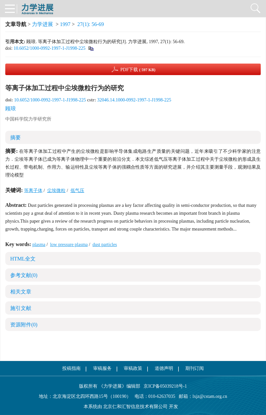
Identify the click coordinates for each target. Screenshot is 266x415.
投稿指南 (71, 368)
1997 (65, 24)
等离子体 (33, 190)
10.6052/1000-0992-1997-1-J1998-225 (49, 48)
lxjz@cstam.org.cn (210, 396)
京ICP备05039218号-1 (163, 386)
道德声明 (164, 368)
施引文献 (20, 308)
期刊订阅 (194, 368)
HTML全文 (23, 259)
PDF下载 (137, 69)
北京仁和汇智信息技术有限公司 (135, 406)
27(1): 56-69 (90, 24)
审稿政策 (133, 368)
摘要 (15, 137)
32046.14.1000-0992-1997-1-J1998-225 (134, 99)
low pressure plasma (69, 244)
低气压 (77, 190)
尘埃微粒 (56, 190)
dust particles (105, 244)
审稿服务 (102, 368)
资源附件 (24, 324)
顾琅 (10, 108)
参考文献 (24, 275)
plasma (38, 244)
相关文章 (20, 291)
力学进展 (42, 24)
